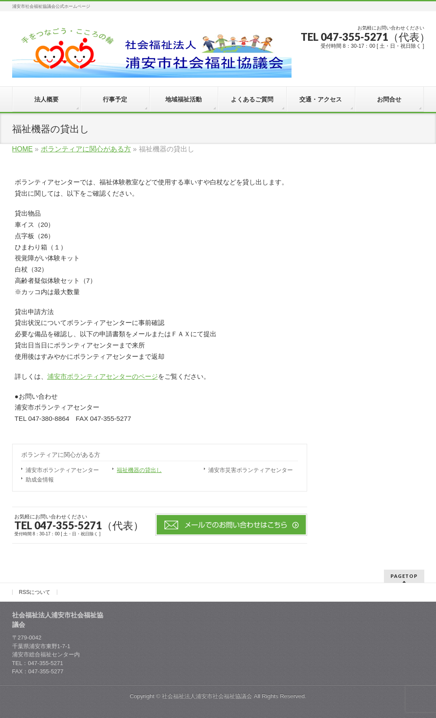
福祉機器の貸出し (139, 470)
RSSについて (35, 592)
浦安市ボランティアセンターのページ (102, 376)
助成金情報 (40, 479)
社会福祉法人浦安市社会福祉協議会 (207, 696)
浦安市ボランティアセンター (62, 470)
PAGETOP (404, 576)
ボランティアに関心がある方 (60, 454)
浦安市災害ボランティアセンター (250, 470)
